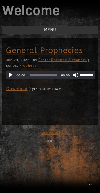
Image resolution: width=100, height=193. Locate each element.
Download (16, 88)
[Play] (10, 75)
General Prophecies (44, 50)
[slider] (43, 75)
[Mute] (75, 75)
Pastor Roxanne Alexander (62, 60)
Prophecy (28, 65)
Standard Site (50, 133)
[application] (50, 75)
